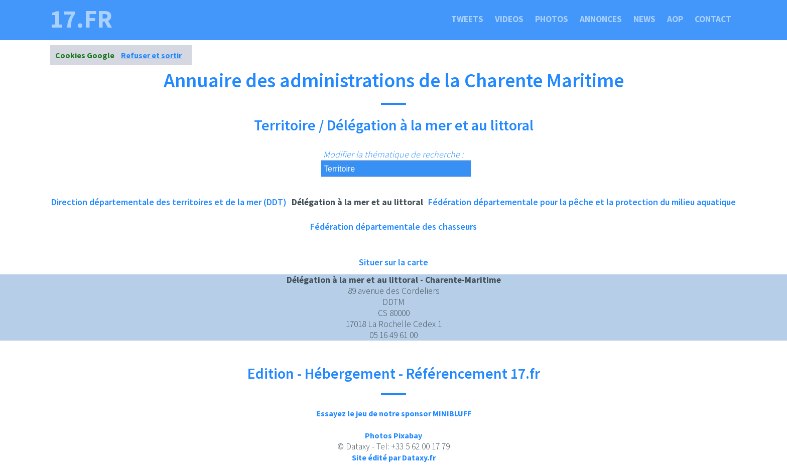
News (644, 19)
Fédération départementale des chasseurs (393, 226)
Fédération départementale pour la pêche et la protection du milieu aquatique (582, 202)
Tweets (467, 19)
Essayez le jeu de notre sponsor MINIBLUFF (393, 413)
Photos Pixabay (393, 435)
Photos (551, 19)
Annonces (601, 19)
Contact (713, 19)
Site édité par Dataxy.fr (394, 457)
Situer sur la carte (393, 262)
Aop (675, 19)
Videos (509, 19)
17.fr (81, 19)
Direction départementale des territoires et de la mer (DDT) (169, 202)
